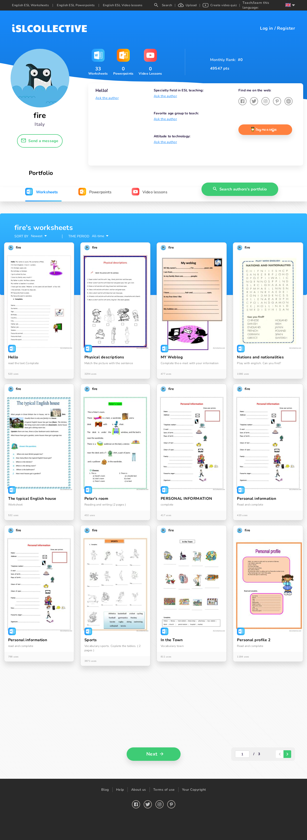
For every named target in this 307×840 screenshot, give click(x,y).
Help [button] (120, 789)
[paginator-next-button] (287, 754)
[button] (40, 141)
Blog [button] (105, 789)
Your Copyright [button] (194, 789)
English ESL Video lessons (122, 5)
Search (163, 5)
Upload (187, 5)
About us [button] (138, 789)
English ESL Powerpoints (76, 5)
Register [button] (286, 28)
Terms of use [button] (164, 789)
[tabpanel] (153, 496)
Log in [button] (266, 28)
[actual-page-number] (242, 754)
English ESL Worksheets (30, 5)
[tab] (41, 192)
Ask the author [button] (107, 98)
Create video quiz (220, 5)
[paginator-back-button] (279, 754)
